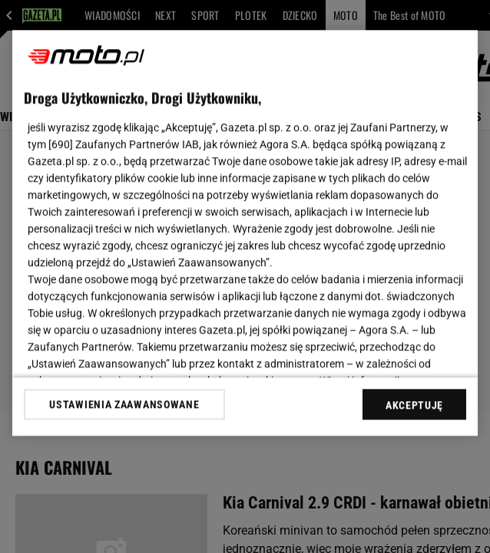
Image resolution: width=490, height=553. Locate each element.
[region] (245, 233)
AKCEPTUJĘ (414, 405)
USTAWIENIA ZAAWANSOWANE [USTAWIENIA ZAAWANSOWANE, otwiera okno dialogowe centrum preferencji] (124, 404)
